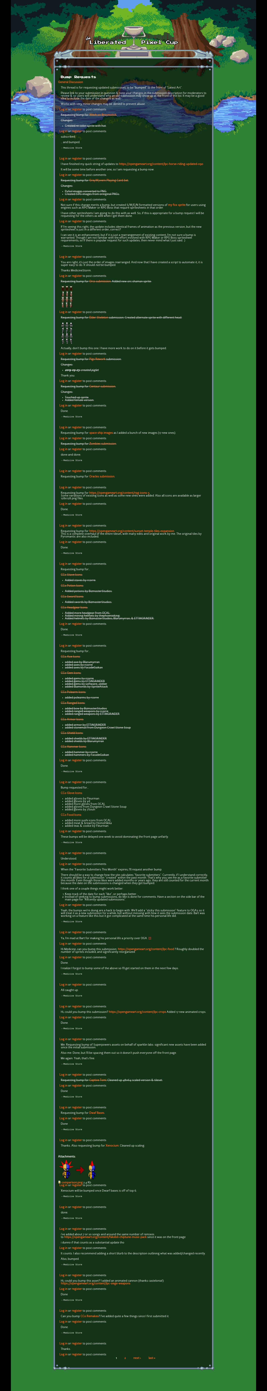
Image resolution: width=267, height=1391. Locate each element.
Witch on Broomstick (102, 115)
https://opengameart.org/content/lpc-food (146, 952)
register (77, 109)
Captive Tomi (97, 1085)
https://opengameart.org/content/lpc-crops (137, 1016)
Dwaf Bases (96, 1118)
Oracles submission (101, 478)
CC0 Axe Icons (70, 659)
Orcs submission (100, 282)
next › (137, 1365)
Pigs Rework (97, 360)
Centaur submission (102, 387)
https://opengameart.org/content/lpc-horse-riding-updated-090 (161, 164)
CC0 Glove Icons (71, 796)
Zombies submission (102, 445)
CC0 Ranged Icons (72, 705)
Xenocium (112, 1151)
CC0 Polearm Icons (73, 694)
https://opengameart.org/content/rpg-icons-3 (119, 494)
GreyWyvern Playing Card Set (108, 181)
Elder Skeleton (98, 318)
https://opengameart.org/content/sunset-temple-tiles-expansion (131, 533)
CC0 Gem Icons (71, 675)
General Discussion (70, 82)
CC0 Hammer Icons (73, 749)
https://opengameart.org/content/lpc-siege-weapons (95, 1290)
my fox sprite (176, 205)
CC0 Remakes (90, 1323)
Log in (63, 109)
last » (151, 1365)
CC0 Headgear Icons (74, 609)
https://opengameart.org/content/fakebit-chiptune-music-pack (105, 1243)
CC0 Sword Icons (72, 599)
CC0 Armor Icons (72, 722)
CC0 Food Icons (71, 818)
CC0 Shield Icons (72, 735)
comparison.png (72, 1188)
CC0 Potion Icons (72, 588)
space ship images (101, 434)
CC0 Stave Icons (71, 577)
